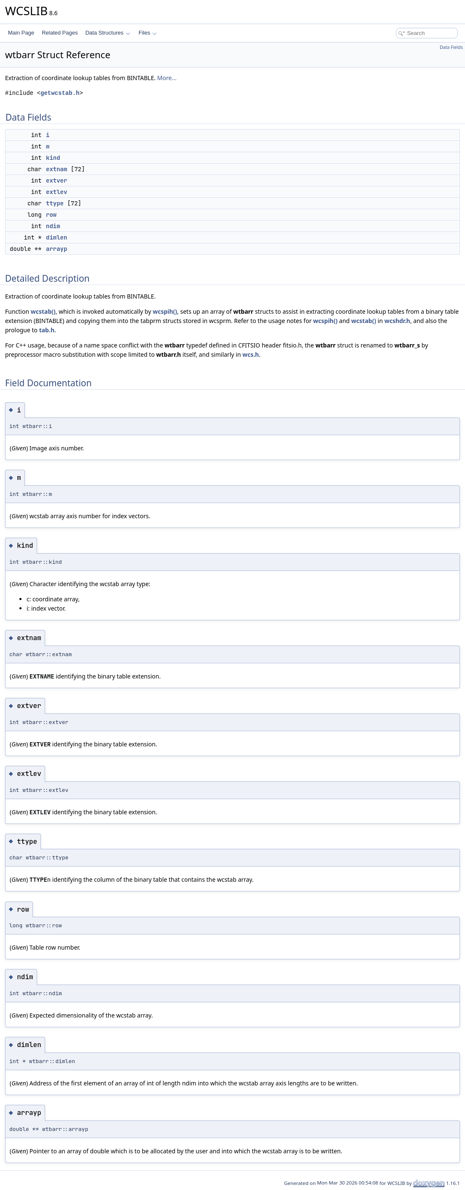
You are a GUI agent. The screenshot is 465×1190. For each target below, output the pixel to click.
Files (148, 33)
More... (167, 78)
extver (56, 180)
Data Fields (451, 47)
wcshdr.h (397, 321)
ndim (53, 226)
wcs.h (250, 354)
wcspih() (165, 311)
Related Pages (60, 33)
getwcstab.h (59, 93)
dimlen (56, 237)
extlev (56, 192)
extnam (56, 169)
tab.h (46, 330)
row (51, 214)
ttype (55, 203)
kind (53, 158)
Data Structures (107, 33)
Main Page (21, 33)
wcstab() (43, 311)
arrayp (56, 249)
